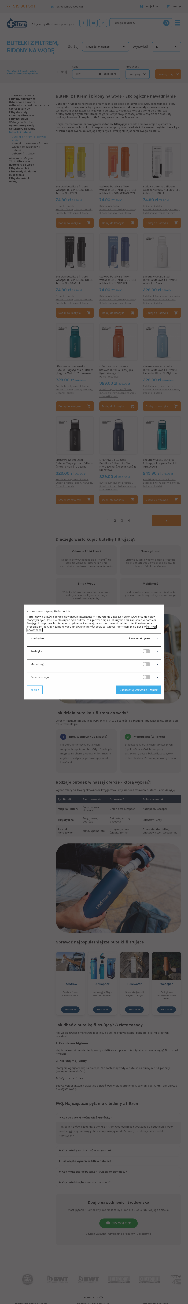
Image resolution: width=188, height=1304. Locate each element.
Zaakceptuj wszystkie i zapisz (139, 689)
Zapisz (35, 689)
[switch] (146, 651)
